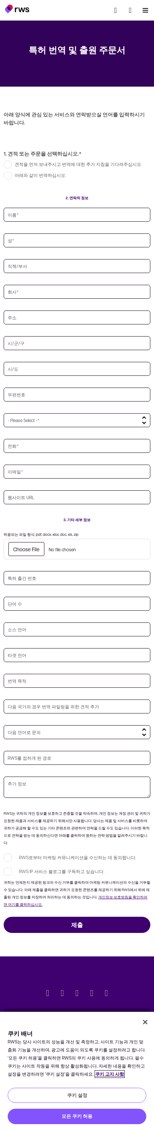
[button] (17, 9)
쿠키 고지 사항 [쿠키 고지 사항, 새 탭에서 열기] (109, 1074)
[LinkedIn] (62, 994)
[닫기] (145, 1022)
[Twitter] (48, 994)
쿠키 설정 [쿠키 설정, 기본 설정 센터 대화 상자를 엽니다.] (77, 1095)
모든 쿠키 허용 (77, 1116)
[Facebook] (77, 994)
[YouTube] (92, 994)
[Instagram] (106, 994)
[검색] (115, 10)
